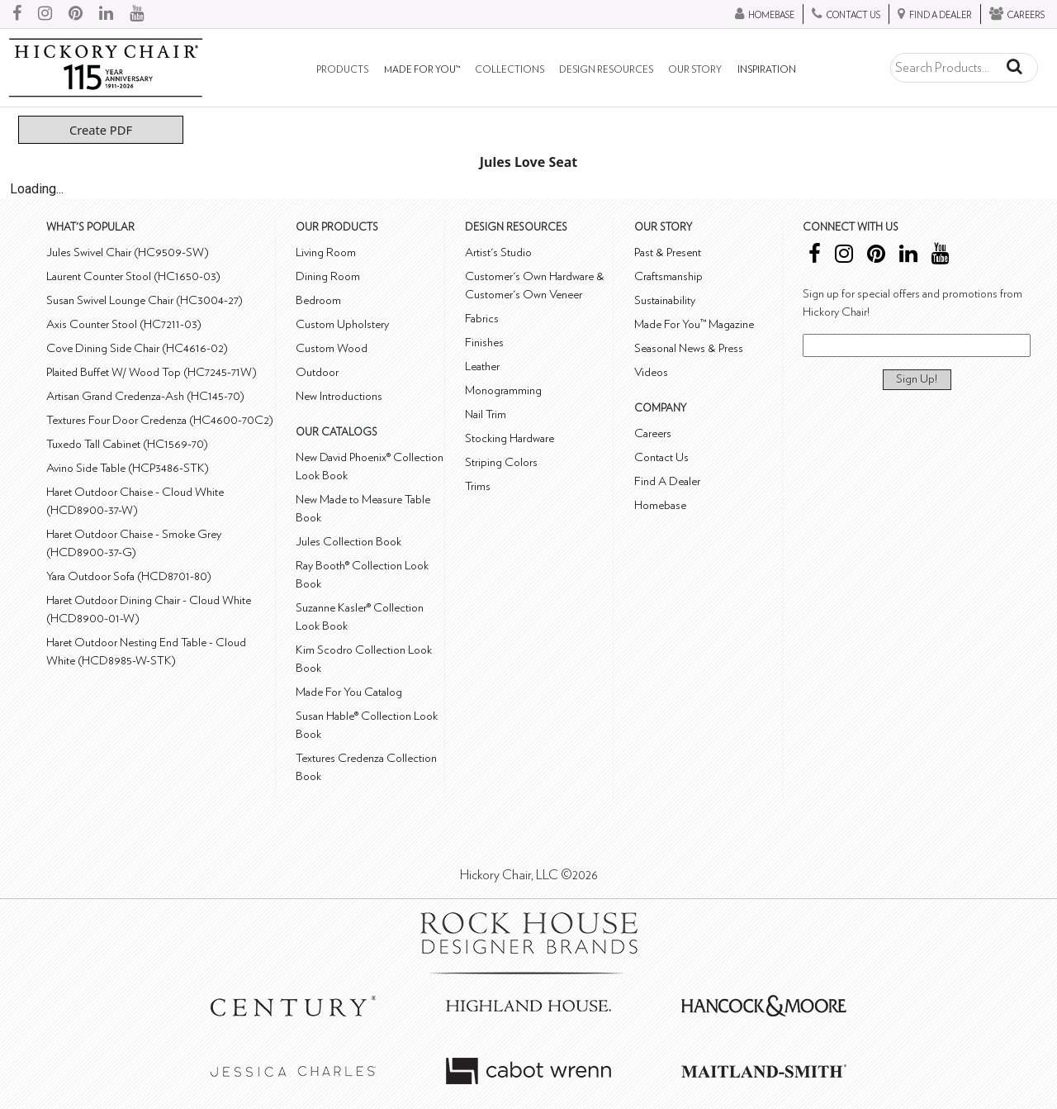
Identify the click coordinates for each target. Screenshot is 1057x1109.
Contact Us (661, 457)
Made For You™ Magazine (694, 324)
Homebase (660, 505)
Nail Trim (485, 414)
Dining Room (328, 276)
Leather (482, 366)
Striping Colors (501, 462)
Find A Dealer (667, 481)
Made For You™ (422, 69)
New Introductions (339, 396)
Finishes (484, 342)
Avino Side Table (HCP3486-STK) (127, 468)
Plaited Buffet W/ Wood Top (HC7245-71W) (151, 372)
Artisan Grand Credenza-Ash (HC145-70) (145, 396)
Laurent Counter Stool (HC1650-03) (133, 276)
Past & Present (667, 252)
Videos (651, 372)
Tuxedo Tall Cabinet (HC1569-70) (127, 444)
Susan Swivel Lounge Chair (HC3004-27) (144, 300)
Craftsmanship (668, 276)
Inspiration (766, 69)
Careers (652, 433)
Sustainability (664, 300)
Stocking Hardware (509, 438)
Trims (478, 486)
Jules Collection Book (348, 541)
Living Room (326, 252)
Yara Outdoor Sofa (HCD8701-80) (128, 576)
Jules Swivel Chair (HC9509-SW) (127, 252)
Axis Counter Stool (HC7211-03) (123, 324)
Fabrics (482, 318)
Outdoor (317, 372)
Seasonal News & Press (688, 348)
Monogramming (503, 390)
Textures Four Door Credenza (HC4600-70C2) (159, 420)
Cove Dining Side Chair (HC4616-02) (137, 348)
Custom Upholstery (342, 324)
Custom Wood (331, 348)
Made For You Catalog (349, 692)
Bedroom (318, 300)
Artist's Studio (498, 252)
